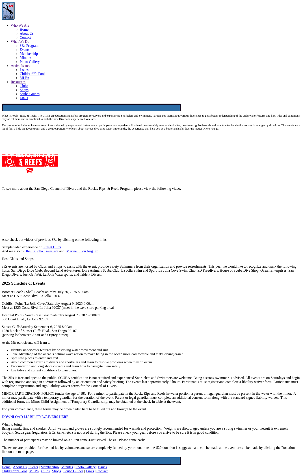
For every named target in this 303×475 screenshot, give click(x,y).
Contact (25, 37)
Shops (24, 90)
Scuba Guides (29, 94)
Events (25, 49)
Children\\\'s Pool (32, 74)
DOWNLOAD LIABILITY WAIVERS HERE (35, 417)
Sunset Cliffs (52, 247)
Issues (24, 70)
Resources (18, 82)
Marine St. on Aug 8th (82, 251)
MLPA (24, 78)
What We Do (20, 41)
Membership (29, 53)
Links (24, 98)
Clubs (24, 86)
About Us (27, 33)
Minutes (25, 58)
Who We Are (20, 25)
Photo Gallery (30, 62)
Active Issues (20, 66)
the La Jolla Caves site (42, 251)
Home (24, 29)
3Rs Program (29, 45)
